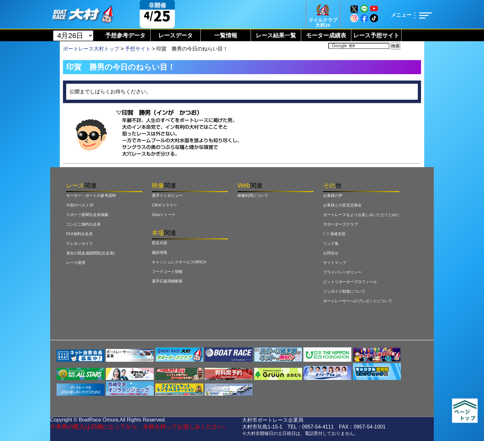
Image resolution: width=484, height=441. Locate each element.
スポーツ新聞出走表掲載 (87, 215)
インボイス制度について (344, 291)
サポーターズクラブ (340, 224)
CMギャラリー (164, 205)
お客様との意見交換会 (342, 205)
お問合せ (331, 253)
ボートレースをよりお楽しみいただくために (361, 215)
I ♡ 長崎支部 (334, 234)
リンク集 (331, 243)
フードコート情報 (167, 271)
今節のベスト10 (79, 205)
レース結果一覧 (276, 35)
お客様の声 (332, 195)
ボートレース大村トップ (91, 48)
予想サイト (138, 48)
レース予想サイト (376, 35)
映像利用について (253, 195)
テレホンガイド (79, 243)
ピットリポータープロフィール (350, 282)
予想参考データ (125, 35)
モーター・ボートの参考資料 (91, 195)
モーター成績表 (326, 35)
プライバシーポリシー (342, 272)
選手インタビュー (167, 195)
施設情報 (159, 252)
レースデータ (175, 35)
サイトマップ (334, 262)
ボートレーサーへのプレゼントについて (357, 301)
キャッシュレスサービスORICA (179, 262)
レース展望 (75, 262)
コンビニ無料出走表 (83, 224)
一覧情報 (225, 35)
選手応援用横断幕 (167, 281)
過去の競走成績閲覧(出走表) (90, 253)
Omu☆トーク (164, 215)
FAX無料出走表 (79, 234)
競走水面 (159, 243)
